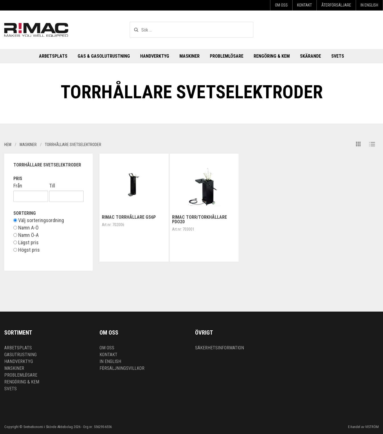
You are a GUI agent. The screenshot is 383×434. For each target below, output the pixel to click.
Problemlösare (226, 56)
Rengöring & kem (272, 56)
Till (52, 185)
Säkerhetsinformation (219, 347)
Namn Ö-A (26, 235)
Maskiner (189, 56)
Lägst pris (26, 242)
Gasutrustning (20, 354)
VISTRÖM (372, 427)
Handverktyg (154, 56)
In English (369, 5)
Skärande (310, 56)
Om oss (281, 5)
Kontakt (304, 5)
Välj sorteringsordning (38, 220)
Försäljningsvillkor (122, 368)
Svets (337, 56)
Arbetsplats (53, 56)
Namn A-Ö (26, 227)
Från (17, 185)
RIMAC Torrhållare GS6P (129, 217)
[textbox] (191, 30)
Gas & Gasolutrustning (104, 56)
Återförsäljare (336, 5)
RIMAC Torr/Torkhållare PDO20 (199, 219)
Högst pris (26, 250)
